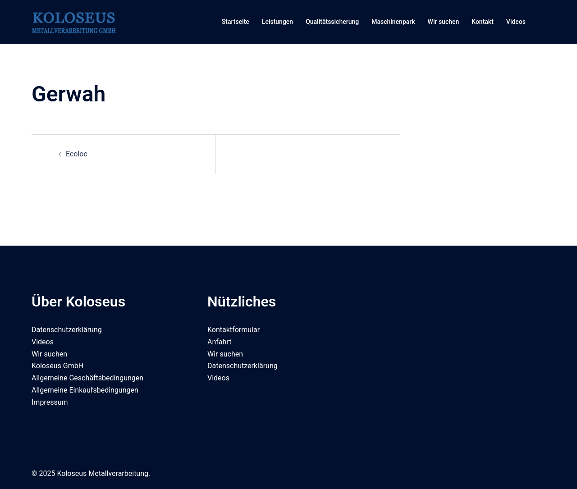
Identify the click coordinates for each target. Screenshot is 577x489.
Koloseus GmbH (57, 365)
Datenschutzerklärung (67, 329)
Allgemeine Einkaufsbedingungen (85, 390)
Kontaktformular (233, 329)
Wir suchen (443, 21)
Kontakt (483, 21)
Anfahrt (219, 342)
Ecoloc (76, 154)
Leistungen (277, 21)
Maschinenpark (393, 21)
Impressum (50, 402)
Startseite (235, 21)
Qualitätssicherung (332, 21)
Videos (516, 21)
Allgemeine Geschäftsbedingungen (87, 378)
